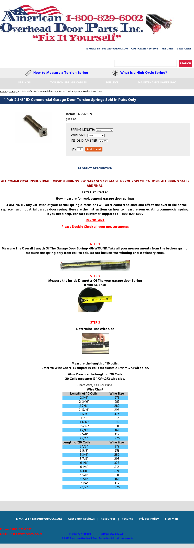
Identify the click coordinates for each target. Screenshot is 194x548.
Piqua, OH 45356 (80, 534)
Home (3, 92)
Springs (13, 92)
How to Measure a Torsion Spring (60, 73)
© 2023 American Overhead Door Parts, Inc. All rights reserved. (97, 538)
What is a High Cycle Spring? (143, 73)
